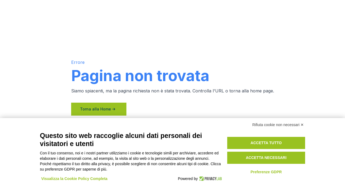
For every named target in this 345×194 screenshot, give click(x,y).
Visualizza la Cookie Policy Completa (74, 178)
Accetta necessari (266, 157)
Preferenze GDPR (266, 172)
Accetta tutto (266, 143)
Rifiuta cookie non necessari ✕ (278, 125)
